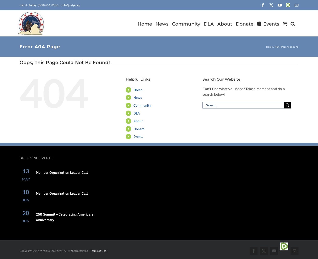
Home (137, 90)
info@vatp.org (71, 5)
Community (142, 105)
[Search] (287, 105)
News (137, 97)
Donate (138, 129)
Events (138, 136)
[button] (293, 23)
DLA (136, 113)
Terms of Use (98, 250)
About (138, 121)
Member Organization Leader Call (62, 172)
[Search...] (243, 105)
